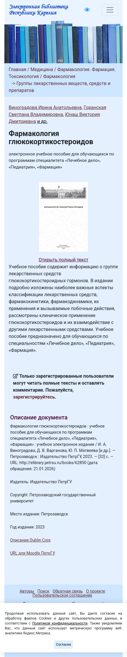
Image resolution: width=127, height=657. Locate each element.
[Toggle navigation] (110, 10)
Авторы (27, 591)
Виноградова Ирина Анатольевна (45, 107)
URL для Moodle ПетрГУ (32, 553)
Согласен (63, 644)
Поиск (43, 591)
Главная (17, 69)
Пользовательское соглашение (62, 595)
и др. (42, 121)
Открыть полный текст (64, 260)
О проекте (95, 591)
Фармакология (59, 76)
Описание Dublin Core (30, 540)
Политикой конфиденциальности (59, 623)
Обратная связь (68, 591)
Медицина (41, 69)
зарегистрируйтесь (34, 397)
